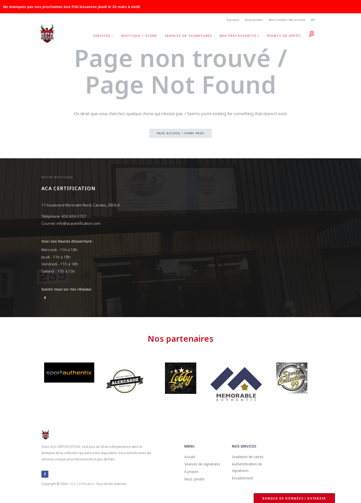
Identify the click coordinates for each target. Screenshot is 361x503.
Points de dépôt (283, 36)
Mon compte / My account (286, 20)
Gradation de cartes (249, 457)
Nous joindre (251, 20)
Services (101, 36)
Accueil (190, 457)
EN (313, 20)
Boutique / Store (137, 36)
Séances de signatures (187, 36)
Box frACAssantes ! (238, 36)
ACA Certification (82, 484)
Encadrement (244, 480)
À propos (229, 20)
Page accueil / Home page (180, 134)
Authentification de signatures (249, 469)
